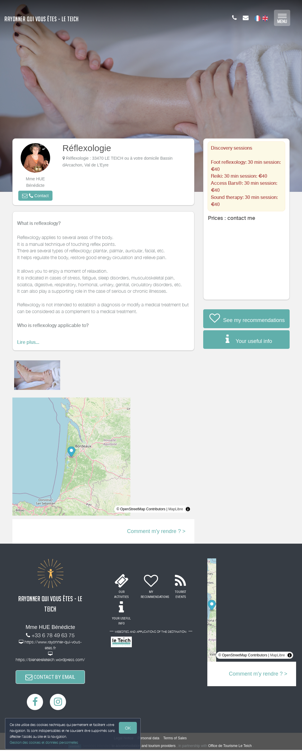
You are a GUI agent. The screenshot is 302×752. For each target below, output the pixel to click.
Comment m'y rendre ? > (156, 531)
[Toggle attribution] (187, 509)
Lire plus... (28, 342)
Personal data (148, 740)
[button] (35, 196)
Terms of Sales (175, 740)
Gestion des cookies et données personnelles (45, 742)
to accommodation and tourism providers (143, 748)
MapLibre (175, 509)
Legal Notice (124, 740)
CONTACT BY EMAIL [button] (50, 678)
